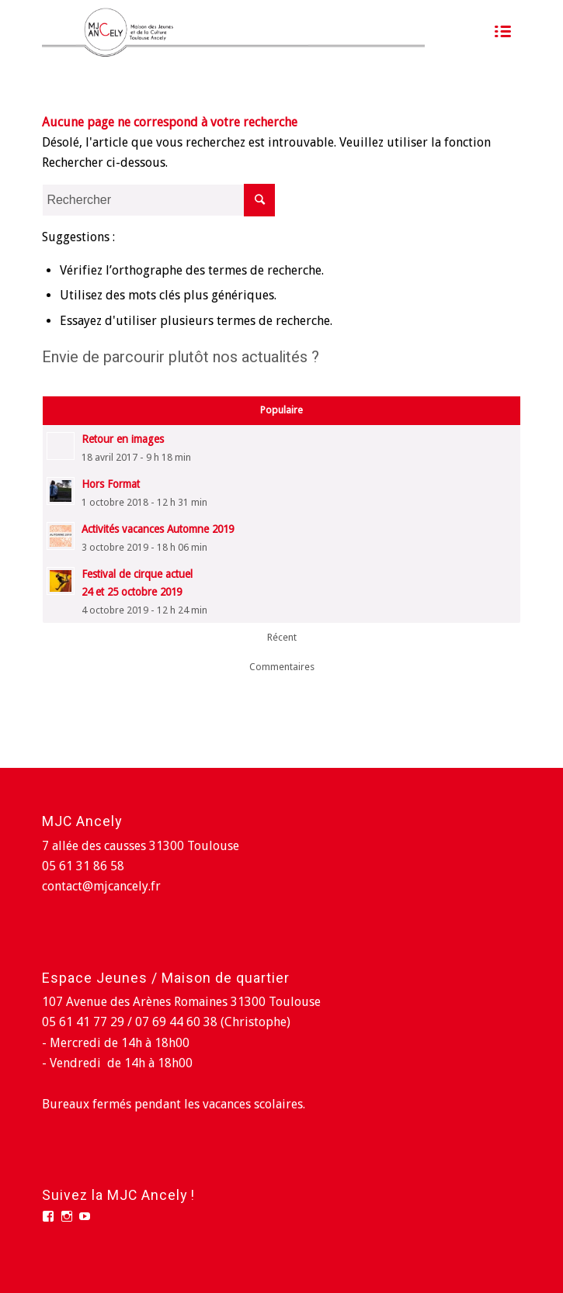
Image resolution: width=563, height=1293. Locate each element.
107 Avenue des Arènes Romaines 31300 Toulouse (181, 1001)
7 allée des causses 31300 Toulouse (140, 845)
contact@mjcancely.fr (101, 886)
